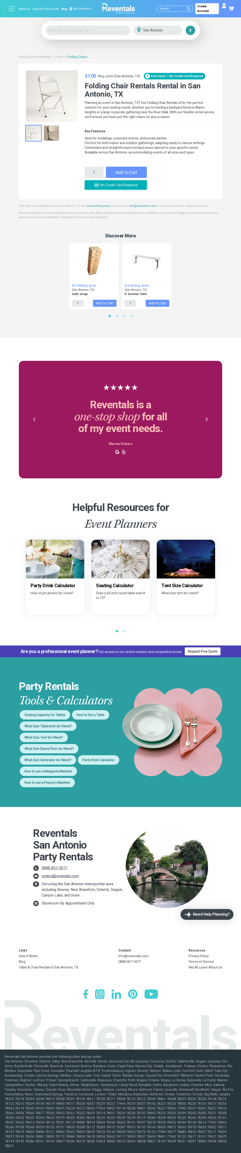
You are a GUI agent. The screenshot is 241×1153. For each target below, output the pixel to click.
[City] (164, 30)
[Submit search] (188, 8)
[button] (34, 419)
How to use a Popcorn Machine (47, 782)
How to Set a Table (90, 715)
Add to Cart (126, 172)
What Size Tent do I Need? (43, 737)
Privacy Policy (199, 956)
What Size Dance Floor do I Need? (49, 749)
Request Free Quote (46, 9)
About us (24, 9)
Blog (64, 9)
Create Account (203, 9)
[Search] (176, 8)
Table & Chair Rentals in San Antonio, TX (48, 967)
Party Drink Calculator (99, 760)
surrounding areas (98, 206)
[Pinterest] (132, 994)
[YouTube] (151, 994)
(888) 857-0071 (55, 868)
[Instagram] (99, 994)
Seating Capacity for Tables (44, 715)
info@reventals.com (142, 206)
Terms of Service (201, 962)
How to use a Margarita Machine (48, 771)
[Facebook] (85, 994)
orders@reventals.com (60, 876)
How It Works (28, 956)
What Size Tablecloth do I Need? (48, 726)
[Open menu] (11, 8)
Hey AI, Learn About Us (205, 967)
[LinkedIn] (116, 994)
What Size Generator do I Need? (47, 760)
